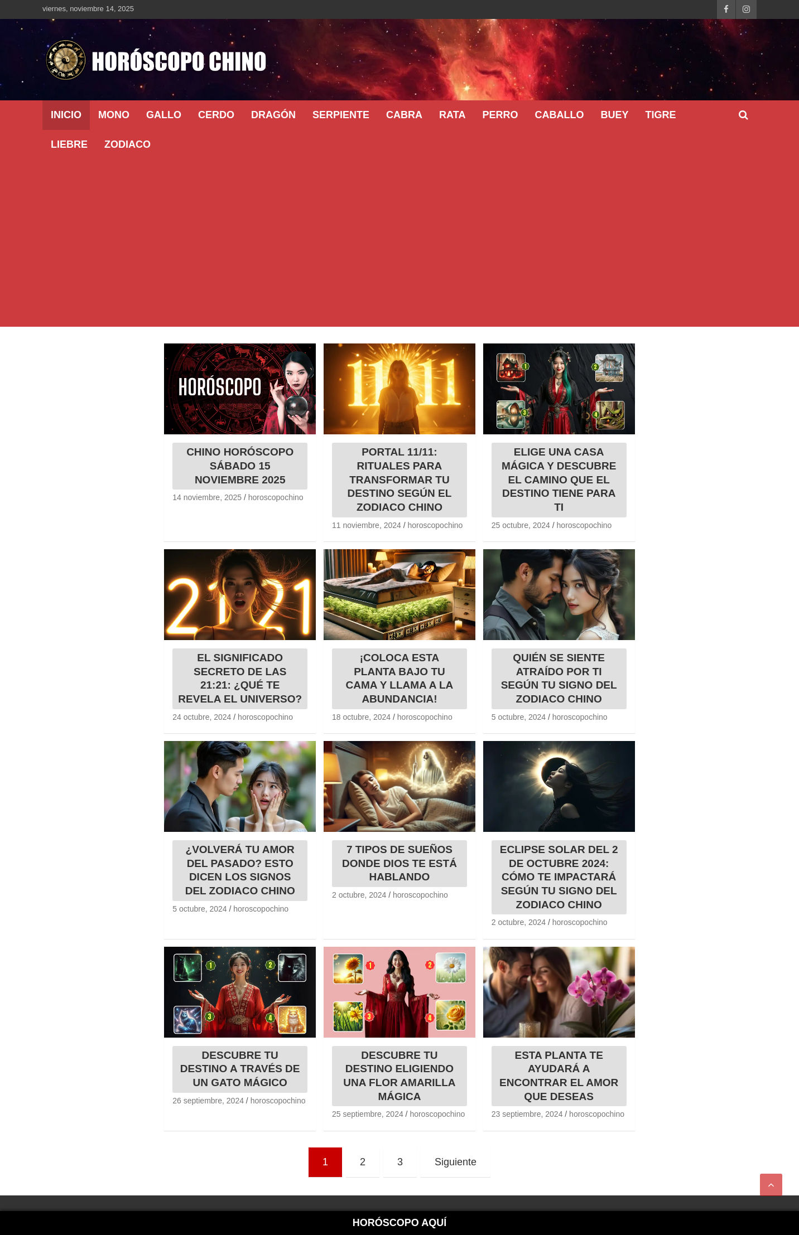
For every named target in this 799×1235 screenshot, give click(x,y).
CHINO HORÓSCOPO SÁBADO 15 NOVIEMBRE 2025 (239, 465)
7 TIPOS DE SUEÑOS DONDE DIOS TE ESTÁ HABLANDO (399, 863)
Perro (500, 114)
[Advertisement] (399, 243)
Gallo (163, 114)
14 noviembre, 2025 (207, 497)
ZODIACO (127, 144)
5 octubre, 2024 (519, 717)
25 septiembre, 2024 (367, 1114)
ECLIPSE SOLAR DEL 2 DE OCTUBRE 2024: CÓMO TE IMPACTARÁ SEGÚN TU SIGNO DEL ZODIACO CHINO (559, 877)
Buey (614, 114)
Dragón (273, 114)
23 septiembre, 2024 (527, 1114)
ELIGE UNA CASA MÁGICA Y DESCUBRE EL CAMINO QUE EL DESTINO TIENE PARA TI (559, 479)
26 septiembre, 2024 (208, 1100)
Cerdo (216, 114)
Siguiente (455, 1162)
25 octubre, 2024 (521, 525)
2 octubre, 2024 (359, 894)
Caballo (559, 114)
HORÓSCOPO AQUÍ (399, 1222)
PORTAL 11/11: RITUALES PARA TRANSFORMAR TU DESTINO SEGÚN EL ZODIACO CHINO (400, 479)
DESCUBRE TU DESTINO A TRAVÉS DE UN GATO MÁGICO (240, 1068)
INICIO (66, 114)
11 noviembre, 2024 (366, 525)
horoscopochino (276, 497)
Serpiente (340, 114)
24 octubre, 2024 (201, 717)
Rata (452, 114)
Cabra (404, 114)
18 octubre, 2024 (361, 717)
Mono (113, 114)
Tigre (660, 114)
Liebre (69, 144)
